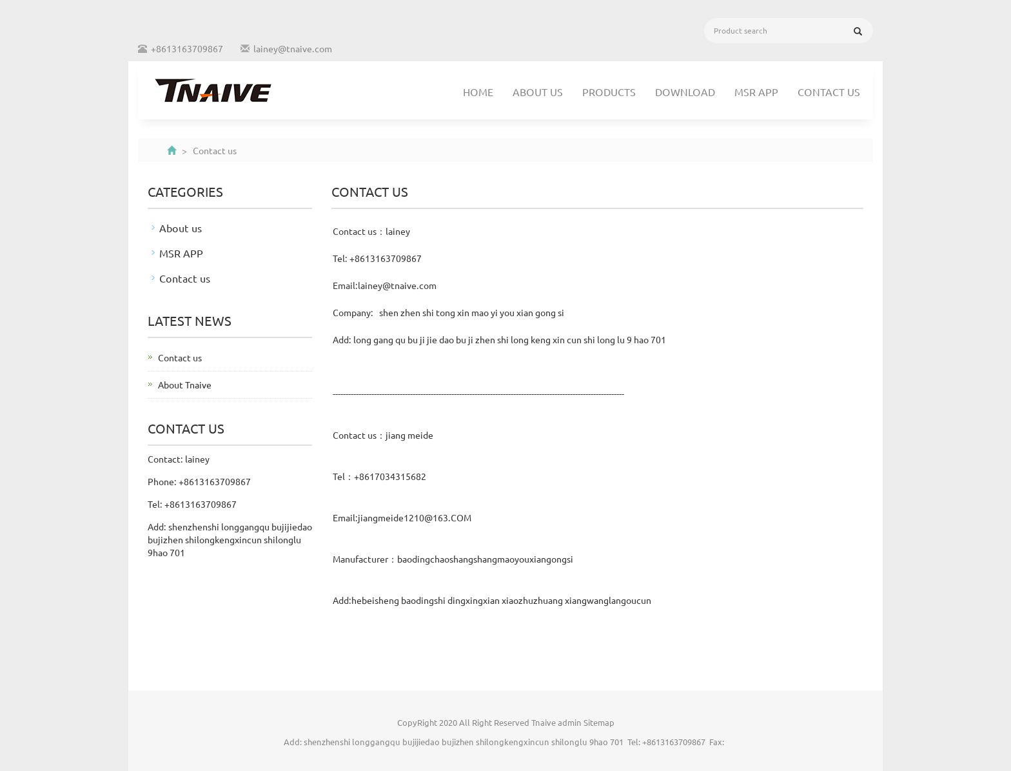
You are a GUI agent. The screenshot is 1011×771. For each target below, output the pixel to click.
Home (478, 91)
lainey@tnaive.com (292, 48)
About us (538, 91)
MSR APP (756, 91)
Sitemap (599, 722)
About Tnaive (184, 384)
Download (685, 91)
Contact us (829, 91)
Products (609, 91)
